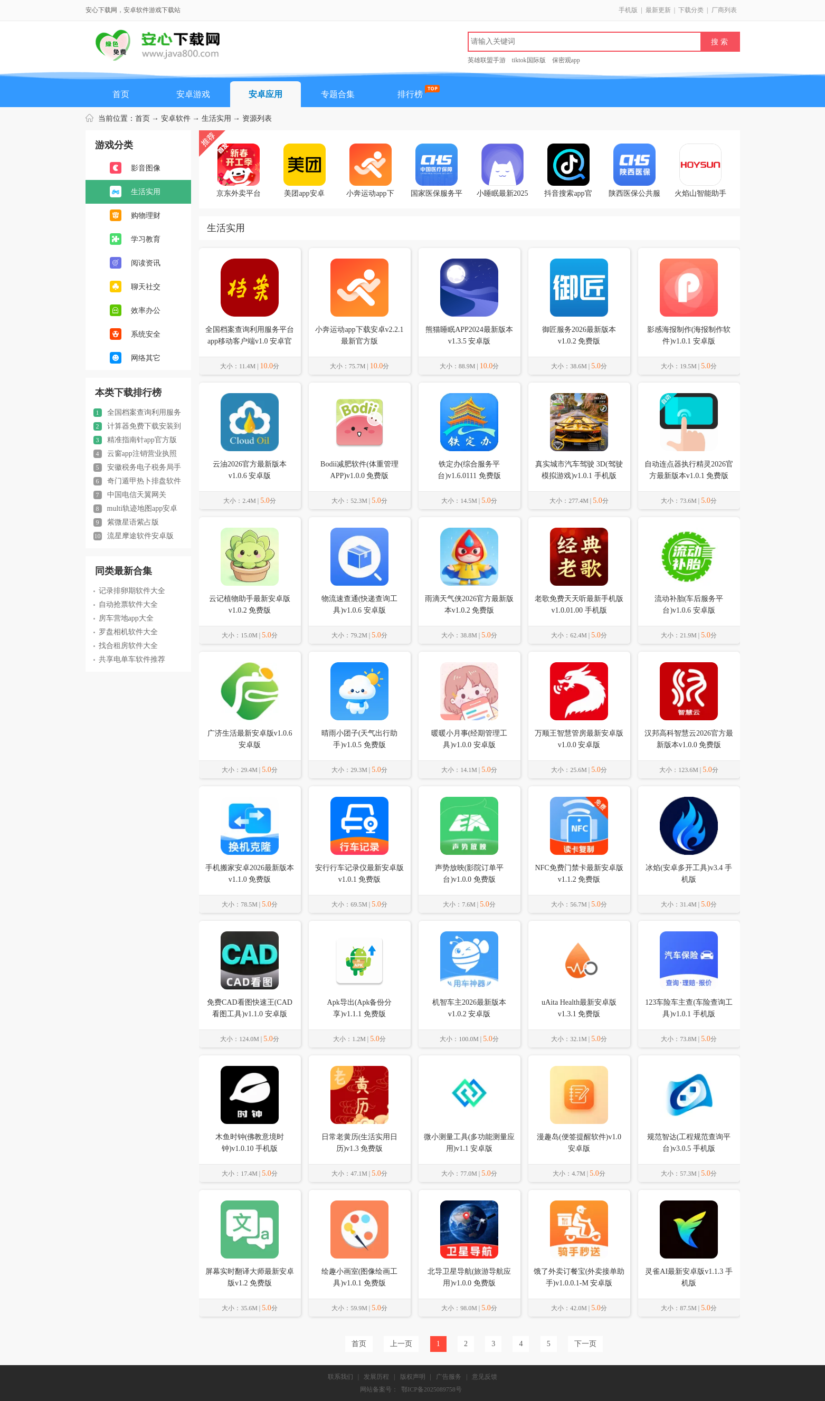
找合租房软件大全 (125, 646)
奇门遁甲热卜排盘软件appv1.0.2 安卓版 (137, 481)
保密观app (566, 60)
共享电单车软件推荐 (129, 659)
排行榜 (410, 94)
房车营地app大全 (123, 618)
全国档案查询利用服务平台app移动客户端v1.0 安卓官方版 (137, 412)
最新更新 (658, 10)
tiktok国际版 (529, 60)
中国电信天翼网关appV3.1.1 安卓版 (129, 495)
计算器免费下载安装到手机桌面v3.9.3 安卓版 (137, 426)
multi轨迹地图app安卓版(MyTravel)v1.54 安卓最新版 (138, 508)
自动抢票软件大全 (125, 604)
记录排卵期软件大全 (129, 591)
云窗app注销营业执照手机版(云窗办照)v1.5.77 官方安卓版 (137, 454)
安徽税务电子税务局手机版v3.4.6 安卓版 (137, 467)
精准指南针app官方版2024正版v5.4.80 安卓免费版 (135, 440)
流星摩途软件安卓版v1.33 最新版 (133, 536)
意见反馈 (484, 1376)
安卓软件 (176, 118)
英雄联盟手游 (487, 60)
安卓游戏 (193, 94)
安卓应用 (265, 94)
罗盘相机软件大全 (125, 632)
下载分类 (691, 10)
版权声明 (412, 1376)
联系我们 (340, 1376)
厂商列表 (724, 10)
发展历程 (376, 1376)
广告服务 (448, 1376)
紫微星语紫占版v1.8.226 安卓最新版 (126, 522)
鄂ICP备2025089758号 (431, 1389)
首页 (120, 94)
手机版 (628, 10)
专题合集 (338, 94)
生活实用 (216, 118)
